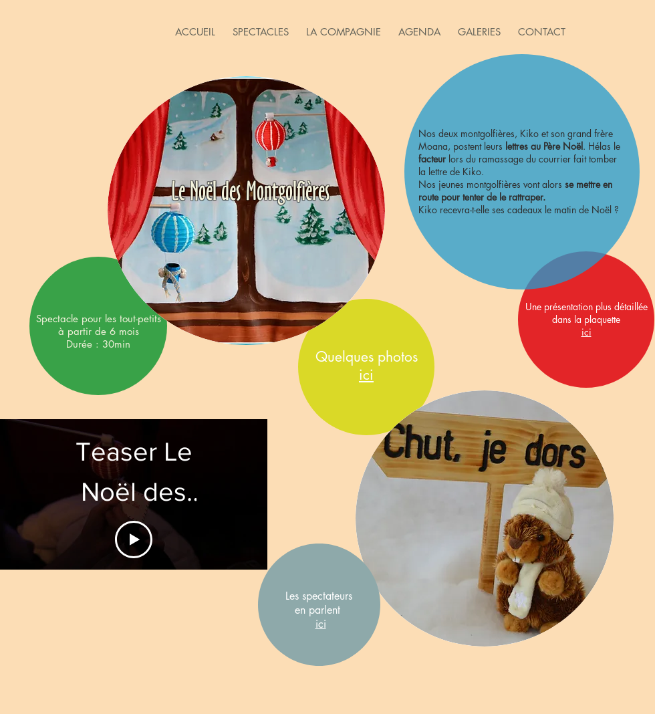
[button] (260, 31)
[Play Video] (133, 539)
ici (320, 624)
